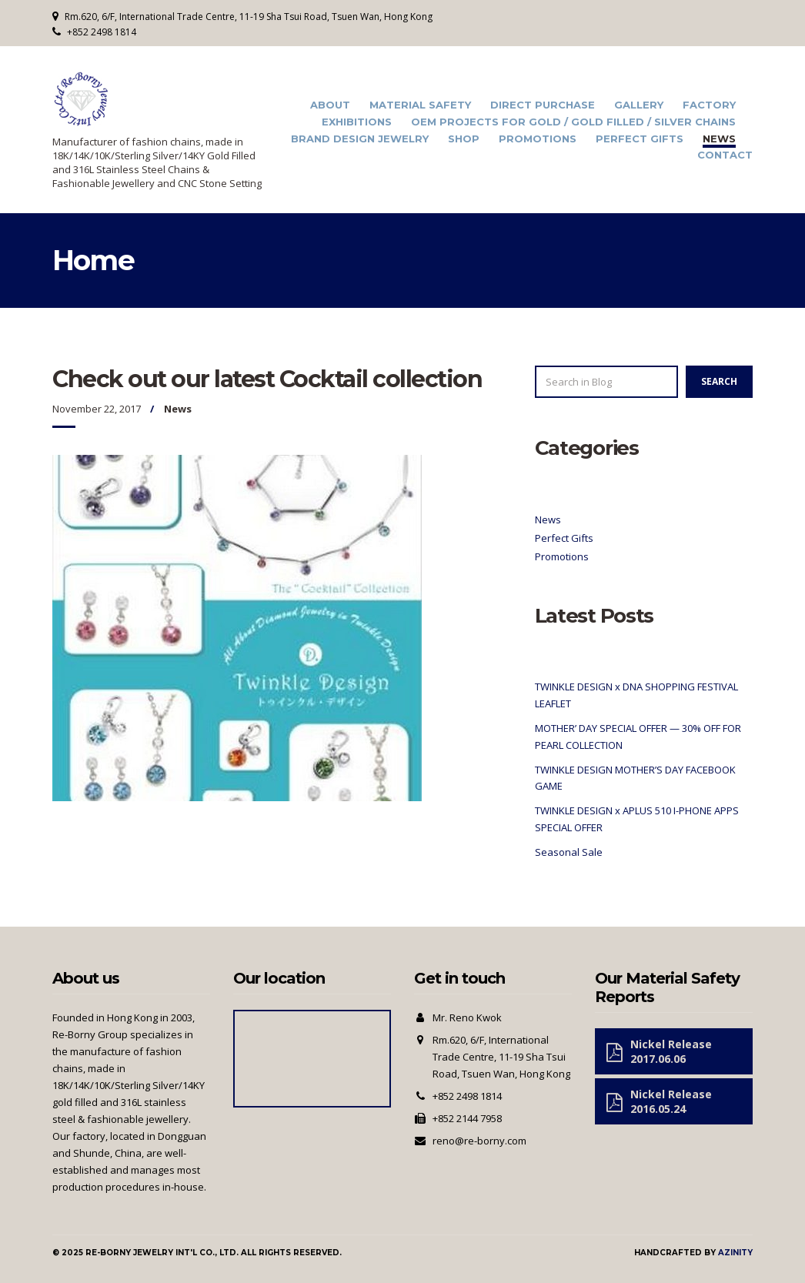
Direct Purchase (542, 105)
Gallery (638, 105)
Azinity (735, 1253)
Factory (709, 105)
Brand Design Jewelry (360, 139)
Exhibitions (357, 122)
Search (719, 381)
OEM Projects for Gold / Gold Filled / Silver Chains (573, 122)
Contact (725, 155)
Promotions (537, 139)
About (330, 105)
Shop (463, 139)
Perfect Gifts (639, 139)
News (719, 139)
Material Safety (420, 105)
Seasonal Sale (569, 852)
